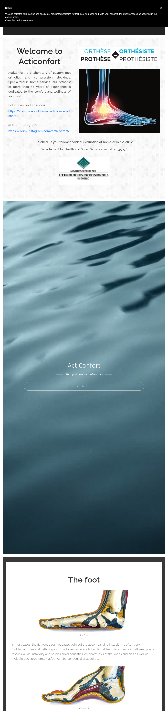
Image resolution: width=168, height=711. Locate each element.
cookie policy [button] (11, 17)
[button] (161, 7)
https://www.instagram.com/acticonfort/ (39, 131)
